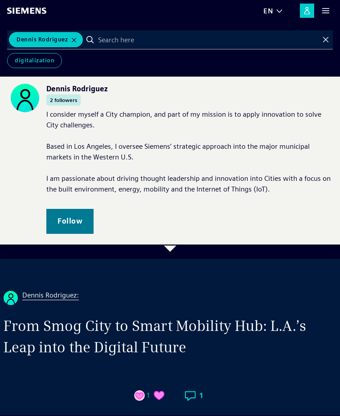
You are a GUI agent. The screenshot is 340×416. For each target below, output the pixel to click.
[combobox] (208, 39)
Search (90, 40)
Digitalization (34, 60)
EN (268, 11)
